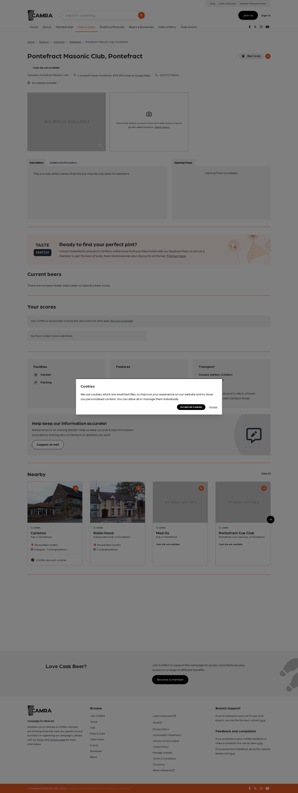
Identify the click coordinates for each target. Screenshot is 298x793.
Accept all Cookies (191, 406)
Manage (213, 407)
